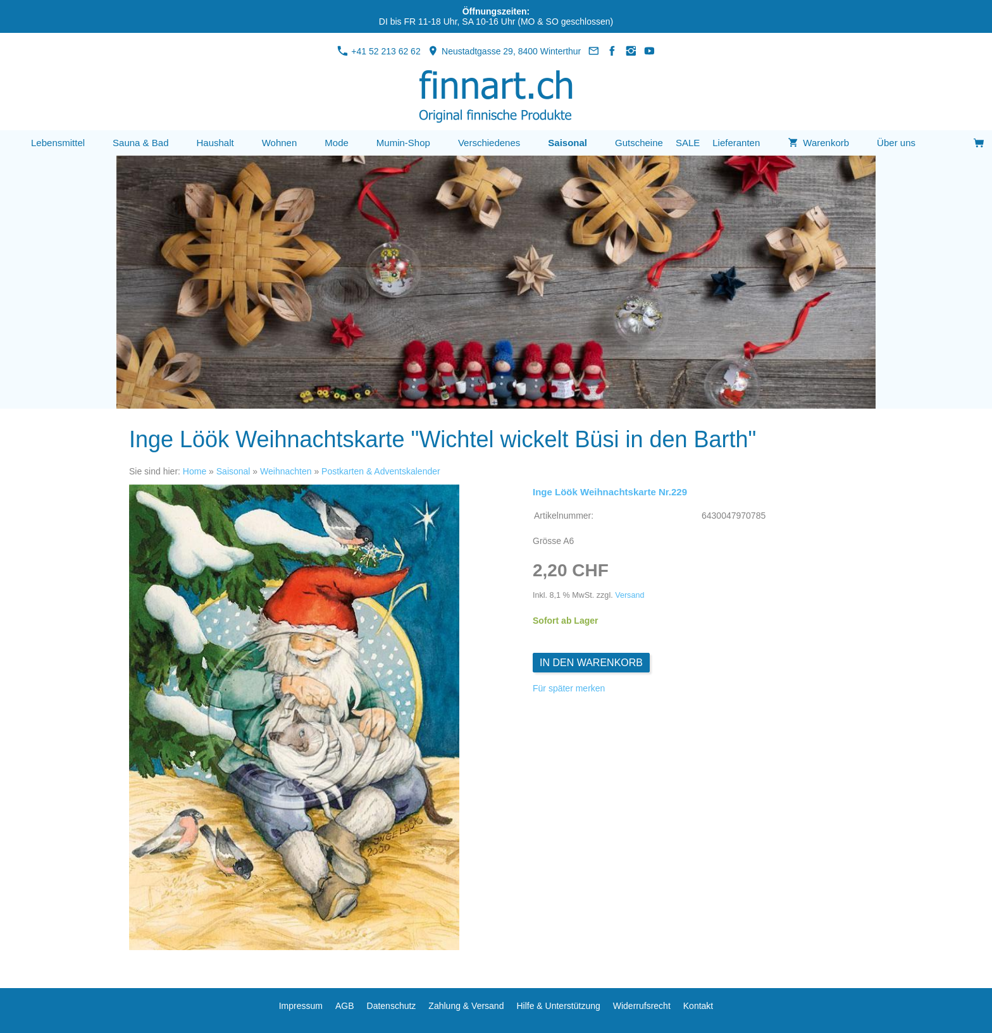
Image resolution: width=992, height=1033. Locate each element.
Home (194, 471)
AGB (344, 1006)
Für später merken (569, 688)
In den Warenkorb (591, 662)
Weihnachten (285, 471)
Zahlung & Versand (466, 1006)
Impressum (301, 1006)
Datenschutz (391, 1006)
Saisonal (233, 471)
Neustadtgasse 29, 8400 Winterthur (504, 51)
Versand (629, 595)
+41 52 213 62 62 (378, 51)
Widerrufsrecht (642, 1006)
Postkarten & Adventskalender (380, 471)
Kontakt (698, 1006)
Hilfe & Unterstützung (558, 1006)
